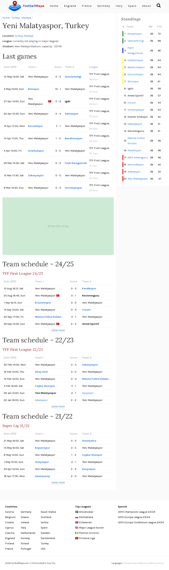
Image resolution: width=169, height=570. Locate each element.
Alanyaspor (42, 462)
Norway (25, 538)
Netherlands (28, 532)
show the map (58, 226)
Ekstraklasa (86, 517)
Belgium (10, 517)
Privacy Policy (157, 563)
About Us (145, 563)
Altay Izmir (41, 371)
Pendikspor (89, 288)
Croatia (9, 522)
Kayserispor (42, 447)
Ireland (25, 522)
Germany (103, 5)
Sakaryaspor (36, 175)
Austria (9, 511)
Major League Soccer (91, 527)
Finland (9, 543)
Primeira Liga (87, 538)
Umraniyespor (73, 187)
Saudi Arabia (48, 511)
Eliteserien (85, 522)
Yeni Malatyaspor (138, 178)
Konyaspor (89, 469)
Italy (119, 5)
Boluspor (33, 89)
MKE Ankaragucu (138, 157)
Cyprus (9, 527)
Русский (127, 563)
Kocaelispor (35, 126)
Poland (25, 543)
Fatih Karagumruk (76, 163)
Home (54, 5)
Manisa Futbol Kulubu (48, 316)
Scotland (46, 517)
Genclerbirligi (73, 76)
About (146, 5)
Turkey (15, 17)
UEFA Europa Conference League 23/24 (141, 522)
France (87, 5)
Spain (132, 5)
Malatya (26, 17)
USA (43, 548)
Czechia (9, 532)
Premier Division (89, 532)
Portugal (26, 548)
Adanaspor (71, 113)
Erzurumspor (43, 302)
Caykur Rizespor (45, 385)
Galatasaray (42, 476)
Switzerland (48, 538)
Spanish (136, 563)
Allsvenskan (86, 511)
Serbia (44, 522)
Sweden (45, 532)
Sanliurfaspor (136, 164)
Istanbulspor (36, 150)
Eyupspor (88, 393)
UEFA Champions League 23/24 (136, 511)
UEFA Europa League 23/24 (134, 517)
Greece (25, 517)
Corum (86, 309)
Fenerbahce (89, 440)
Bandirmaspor (74, 138)
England (70, 5)
